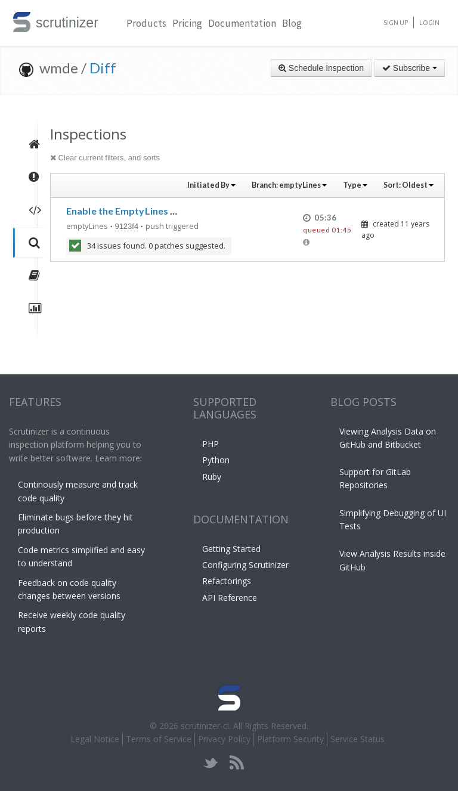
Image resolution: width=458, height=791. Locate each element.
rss (236, 762)
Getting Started (231, 548)
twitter (210, 762)
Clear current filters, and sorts (105, 157)
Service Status (357, 739)
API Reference (229, 597)
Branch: (289, 185)
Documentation (242, 23)
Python (216, 460)
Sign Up (395, 22)
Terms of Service (158, 739)
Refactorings (226, 581)
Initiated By (211, 185)
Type (355, 185)
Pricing (187, 23)
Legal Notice (94, 739)
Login (429, 22)
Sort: (408, 185)
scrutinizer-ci (205, 725)
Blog (292, 23)
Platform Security (290, 739)
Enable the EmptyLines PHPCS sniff (145, 210)
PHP (210, 443)
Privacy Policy (224, 739)
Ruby (211, 476)
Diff (102, 67)
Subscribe (409, 68)
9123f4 (126, 226)
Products (146, 23)
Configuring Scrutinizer (245, 564)
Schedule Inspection (321, 68)
